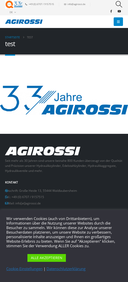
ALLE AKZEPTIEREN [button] (46, 257)
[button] (119, 4)
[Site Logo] (24, 21)
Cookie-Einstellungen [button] (24, 268)
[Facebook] (110, 11)
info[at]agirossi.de (28, 203)
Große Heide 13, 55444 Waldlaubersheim (48, 191)
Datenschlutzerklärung (66, 268)
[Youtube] (119, 11)
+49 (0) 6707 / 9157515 (28, 197)
